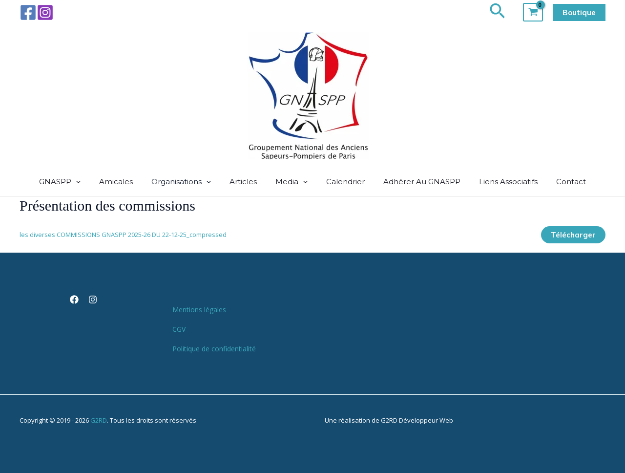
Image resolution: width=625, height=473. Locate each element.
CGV (179, 329)
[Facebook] (28, 12)
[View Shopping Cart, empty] (533, 12)
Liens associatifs (499, 181)
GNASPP (71, 181)
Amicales (125, 181)
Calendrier (342, 181)
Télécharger (573, 234)
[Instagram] (45, 12)
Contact (559, 181)
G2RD (98, 420)
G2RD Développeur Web (417, 420)
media (291, 181)
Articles (246, 181)
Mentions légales (199, 309)
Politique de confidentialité (214, 348)
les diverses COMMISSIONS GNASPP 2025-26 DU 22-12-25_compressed (123, 234)
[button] (497, 12)
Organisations (187, 181)
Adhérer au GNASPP (416, 181)
